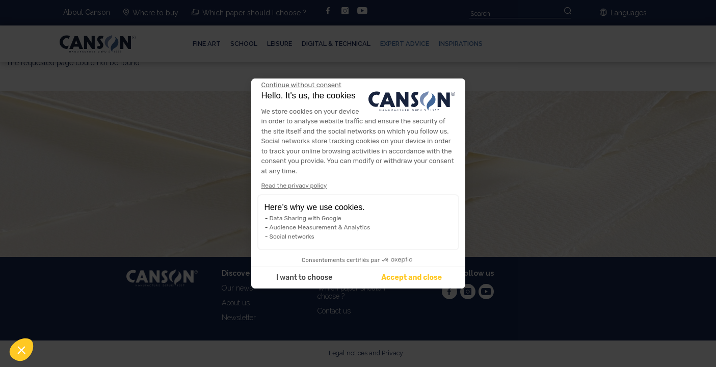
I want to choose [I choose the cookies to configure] (304, 277)
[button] (21, 349)
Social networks (292, 236)
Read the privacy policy (294, 185)
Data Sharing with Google (305, 218)
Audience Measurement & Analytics (320, 227)
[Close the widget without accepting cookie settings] (301, 85)
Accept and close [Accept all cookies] (411, 277)
